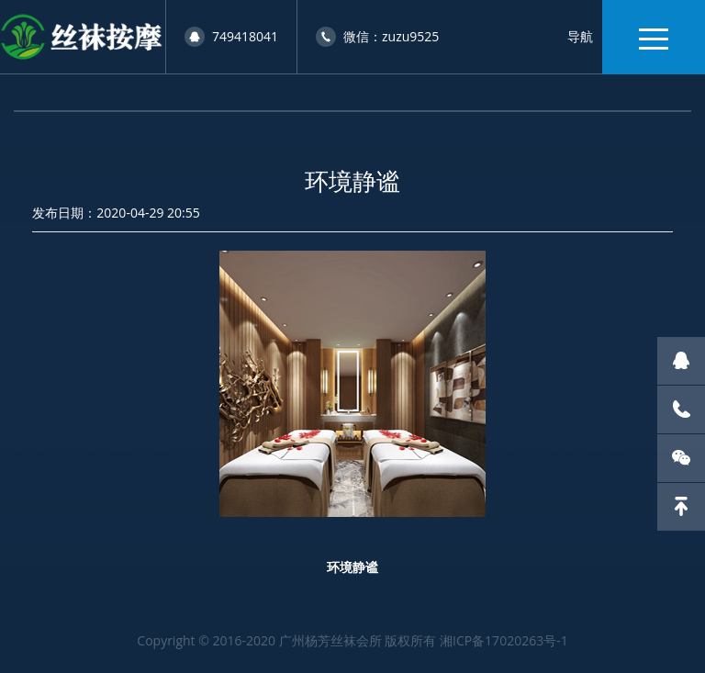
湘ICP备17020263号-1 (504, 640)
